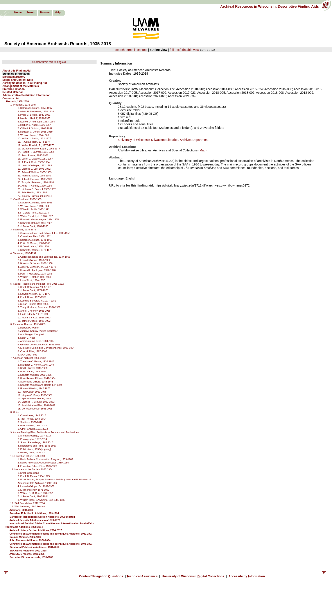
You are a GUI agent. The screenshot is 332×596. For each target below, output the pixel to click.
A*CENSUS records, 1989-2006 (27, 554)
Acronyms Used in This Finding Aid (24, 82)
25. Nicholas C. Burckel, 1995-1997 (37, 189)
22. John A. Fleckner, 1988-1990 (35, 179)
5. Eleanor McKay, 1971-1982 (33, 489)
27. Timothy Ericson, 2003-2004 (35, 196)
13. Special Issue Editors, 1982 (34, 398)
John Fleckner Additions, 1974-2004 (29, 540)
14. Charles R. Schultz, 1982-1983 (36, 401)
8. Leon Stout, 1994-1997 (31, 280)
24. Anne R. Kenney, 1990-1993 (35, 185)
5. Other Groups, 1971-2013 (33, 428)
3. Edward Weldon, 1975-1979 (34, 294)
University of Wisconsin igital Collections (193, 576)
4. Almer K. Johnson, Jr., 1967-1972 (37, 267)
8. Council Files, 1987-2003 (32, 351)
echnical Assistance (142, 576)
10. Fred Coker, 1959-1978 (32, 391)
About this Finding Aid (16, 70)
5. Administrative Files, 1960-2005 (36, 341)
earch (30, 12)
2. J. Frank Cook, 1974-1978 (33, 290)
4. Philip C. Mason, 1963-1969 (34, 243)
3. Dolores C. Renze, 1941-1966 (35, 240)
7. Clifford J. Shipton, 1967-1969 (35, 128)
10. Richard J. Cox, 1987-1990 (34, 317)
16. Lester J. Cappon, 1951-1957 (35, 158)
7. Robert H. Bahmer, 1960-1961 (35, 223)
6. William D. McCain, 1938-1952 (35, 493)
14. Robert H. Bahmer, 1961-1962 (36, 152)
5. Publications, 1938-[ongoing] (34, 449)
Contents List (10, 98)
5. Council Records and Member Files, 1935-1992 (37, 283)
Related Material (12, 92)
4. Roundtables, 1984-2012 (32, 425)
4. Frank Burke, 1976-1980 (32, 297)
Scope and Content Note (17, 79)
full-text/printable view (184, 50)
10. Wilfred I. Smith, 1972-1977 (34, 138)
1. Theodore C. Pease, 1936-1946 (36, 361)
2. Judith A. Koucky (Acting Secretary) (38, 331)
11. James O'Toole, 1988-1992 (34, 321)
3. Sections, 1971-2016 (30, 422)
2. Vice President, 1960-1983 (25, 199)
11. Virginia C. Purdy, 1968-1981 (35, 395)
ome (18, 12)
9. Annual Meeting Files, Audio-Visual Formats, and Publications (44, 432)
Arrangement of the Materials (20, 86)
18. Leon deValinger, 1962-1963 (35, 165)
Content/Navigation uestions (101, 576)
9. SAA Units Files (27, 354)
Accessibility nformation (246, 576)
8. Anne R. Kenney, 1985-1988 (34, 310)
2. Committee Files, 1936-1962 (34, 236)
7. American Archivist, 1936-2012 (28, 358)
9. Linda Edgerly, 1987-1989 (33, 314)
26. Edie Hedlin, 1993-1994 (32, 192)
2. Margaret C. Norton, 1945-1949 (36, 364)
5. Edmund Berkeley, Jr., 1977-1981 (37, 300)
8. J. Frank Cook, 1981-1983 (33, 226)
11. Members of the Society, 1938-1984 (31, 469)
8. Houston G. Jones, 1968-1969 (35, 131)
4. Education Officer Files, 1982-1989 (37, 466)
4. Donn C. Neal (26, 337)
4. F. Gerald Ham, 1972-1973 (33, 212)
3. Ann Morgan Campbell (31, 334)
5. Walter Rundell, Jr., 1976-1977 (35, 216)
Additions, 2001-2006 (21, 510)
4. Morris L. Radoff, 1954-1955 (34, 118)
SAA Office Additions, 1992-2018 (28, 550)
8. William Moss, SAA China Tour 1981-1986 (41, 500)
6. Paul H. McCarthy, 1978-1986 (35, 273)
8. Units (14, 412)
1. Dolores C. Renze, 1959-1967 (35, 108)
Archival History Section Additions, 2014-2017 (35, 530)
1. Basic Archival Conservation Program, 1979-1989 (45, 459)
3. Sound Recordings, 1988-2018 (35, 442)
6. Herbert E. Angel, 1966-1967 (34, 125)
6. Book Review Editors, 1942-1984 (36, 378)
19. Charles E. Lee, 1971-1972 (34, 168)
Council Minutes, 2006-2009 (25, 537)
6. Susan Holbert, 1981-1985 (33, 304)
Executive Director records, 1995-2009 (31, 557)
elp (58, 12)
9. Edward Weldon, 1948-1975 (34, 388)
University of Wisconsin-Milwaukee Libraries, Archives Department (163, 140)
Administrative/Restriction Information (26, 95)
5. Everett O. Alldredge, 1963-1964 (36, 121)
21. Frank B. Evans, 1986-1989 (34, 175)
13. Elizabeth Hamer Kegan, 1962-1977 (39, 148)
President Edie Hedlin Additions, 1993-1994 (34, 513)
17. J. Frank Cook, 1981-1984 (34, 162)
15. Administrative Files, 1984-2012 (36, 405)
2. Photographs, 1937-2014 (32, 439)
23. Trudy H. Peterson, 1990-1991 (36, 182)
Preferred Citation (13, 89)
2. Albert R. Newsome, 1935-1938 (36, 111)
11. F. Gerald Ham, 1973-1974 (34, 141)
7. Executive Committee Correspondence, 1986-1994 (46, 347)
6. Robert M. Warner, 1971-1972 (35, 250)
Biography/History (13, 76)
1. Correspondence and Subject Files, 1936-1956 (44, 233)
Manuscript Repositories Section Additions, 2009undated (42, 516)
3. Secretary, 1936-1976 (23, 229)
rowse (44, 12)
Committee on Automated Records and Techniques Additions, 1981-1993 (51, 533)
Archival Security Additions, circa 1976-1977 (34, 520)
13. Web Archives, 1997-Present (27, 506)
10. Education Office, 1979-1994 (27, 456)
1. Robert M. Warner (28, 327)
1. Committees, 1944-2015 (32, 415)
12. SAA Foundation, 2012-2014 (27, 503)
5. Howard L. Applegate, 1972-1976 (37, 270)
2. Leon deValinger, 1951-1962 (34, 260)
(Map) (202, 150)
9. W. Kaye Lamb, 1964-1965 (33, 135)
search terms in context (131, 50)
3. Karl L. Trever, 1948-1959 (32, 368)
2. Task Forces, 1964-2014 (32, 418)
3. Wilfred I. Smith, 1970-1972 (34, 209)
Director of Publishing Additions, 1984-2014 (34, 547)
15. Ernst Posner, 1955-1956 (33, 155)
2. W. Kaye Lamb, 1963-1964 (33, 206)
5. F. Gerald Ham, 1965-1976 (33, 246)
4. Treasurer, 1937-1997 (23, 253)
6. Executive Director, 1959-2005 (27, 324)
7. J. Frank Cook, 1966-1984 (33, 496)
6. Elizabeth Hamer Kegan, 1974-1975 (38, 219)
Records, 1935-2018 (17, 101)
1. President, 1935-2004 (23, 104)
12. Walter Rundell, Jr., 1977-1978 (36, 145)
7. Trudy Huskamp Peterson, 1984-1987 (39, 307)
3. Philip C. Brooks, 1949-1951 (34, 114)
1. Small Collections (28, 473)
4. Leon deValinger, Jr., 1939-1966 (36, 486)
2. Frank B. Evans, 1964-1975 (34, 476)
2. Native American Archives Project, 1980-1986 (43, 462)
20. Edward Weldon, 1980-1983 (35, 172)
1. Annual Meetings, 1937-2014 (34, 435)
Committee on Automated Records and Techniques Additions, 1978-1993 (51, 543)
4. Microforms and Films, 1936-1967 (37, 445)
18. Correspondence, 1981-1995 (35, 408)
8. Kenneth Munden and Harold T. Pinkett (40, 385)
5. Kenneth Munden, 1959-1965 (35, 374)
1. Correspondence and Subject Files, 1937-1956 (44, 256)
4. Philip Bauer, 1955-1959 (32, 371)
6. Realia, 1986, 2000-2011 (32, 452)
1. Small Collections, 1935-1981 (35, 287)
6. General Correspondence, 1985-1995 (39, 344)
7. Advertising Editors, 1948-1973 (35, 381)
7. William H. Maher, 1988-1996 (34, 277)
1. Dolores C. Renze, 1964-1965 (35, 202)
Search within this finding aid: (49, 62)
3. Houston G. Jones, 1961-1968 (35, 263)
